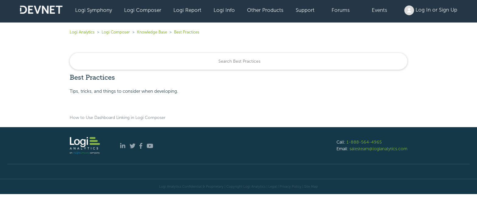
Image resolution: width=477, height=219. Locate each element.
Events (379, 10)
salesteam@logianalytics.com (378, 148)
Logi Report (187, 10)
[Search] (238, 61)
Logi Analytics (82, 32)
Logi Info (224, 10)
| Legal (271, 186)
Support (305, 10)
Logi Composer (142, 10)
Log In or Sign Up (430, 10)
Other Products (265, 10)
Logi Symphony (93, 10)
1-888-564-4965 (364, 142)
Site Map (311, 186)
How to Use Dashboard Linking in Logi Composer (117, 117)
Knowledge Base (152, 32)
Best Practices (186, 32)
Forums (341, 10)
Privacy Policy (290, 186)
